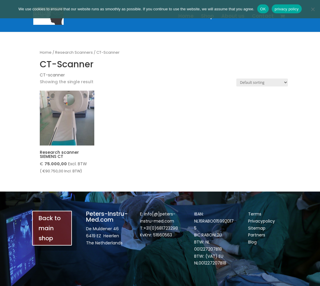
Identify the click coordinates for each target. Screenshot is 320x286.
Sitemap (256, 228)
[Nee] (313, 9)
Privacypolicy (261, 221)
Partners (256, 235)
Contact (263, 16)
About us (233, 16)
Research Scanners (74, 52)
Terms (254, 214)
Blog (252, 242)
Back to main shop (50, 228)
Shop (207, 16)
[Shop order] (262, 82)
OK (263, 9)
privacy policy (287, 9)
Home (186, 16)
